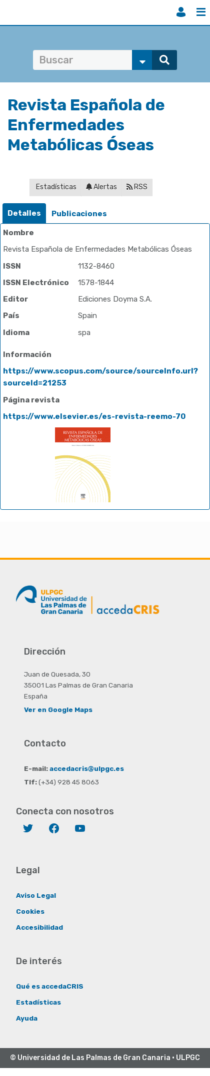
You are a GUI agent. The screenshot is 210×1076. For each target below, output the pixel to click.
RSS (137, 187)
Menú (201, 12)
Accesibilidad (39, 927)
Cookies (30, 911)
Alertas (101, 187)
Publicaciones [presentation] (79, 213)
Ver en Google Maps (58, 710)
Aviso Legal (36, 895)
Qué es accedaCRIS (50, 986)
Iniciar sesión (181, 12)
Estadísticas (55, 187)
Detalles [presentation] (24, 213)
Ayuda (27, 1018)
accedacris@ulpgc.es (87, 768)
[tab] (24, 213)
